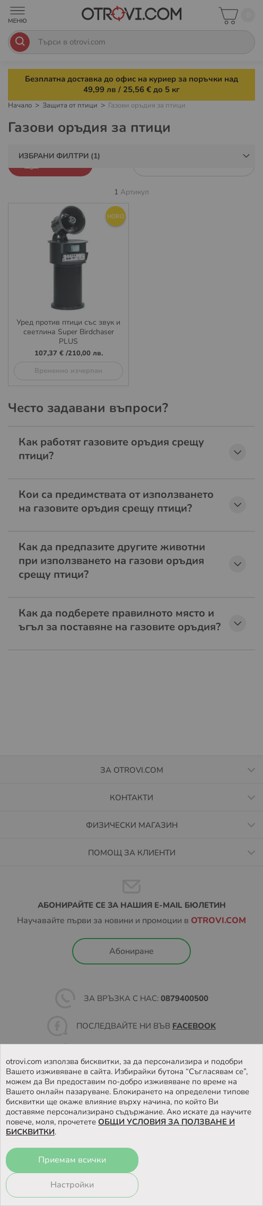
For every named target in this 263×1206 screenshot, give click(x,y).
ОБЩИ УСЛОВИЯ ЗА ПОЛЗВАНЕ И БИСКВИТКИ (120, 1126)
